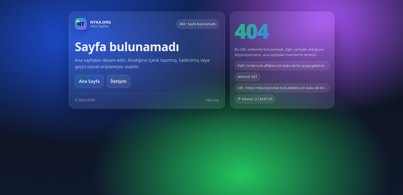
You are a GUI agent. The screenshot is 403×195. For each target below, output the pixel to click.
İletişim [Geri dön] (119, 81)
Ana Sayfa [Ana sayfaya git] (89, 81)
